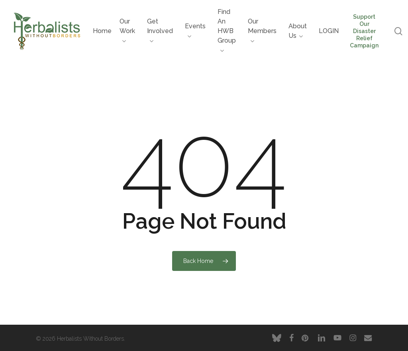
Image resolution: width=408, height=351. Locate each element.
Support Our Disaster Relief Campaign (364, 31)
